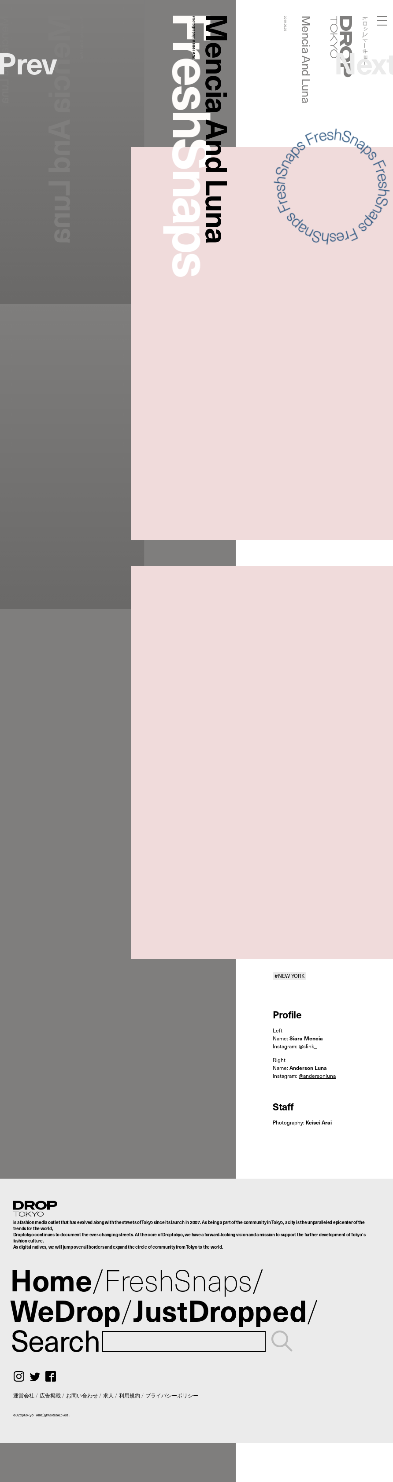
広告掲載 (50, 1395)
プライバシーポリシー (171, 1395)
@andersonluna (317, 1076)
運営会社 (23, 1395)
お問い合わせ (82, 1395)
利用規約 (129, 1395)
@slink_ (308, 1046)
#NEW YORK (289, 976)
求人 (108, 1395)
